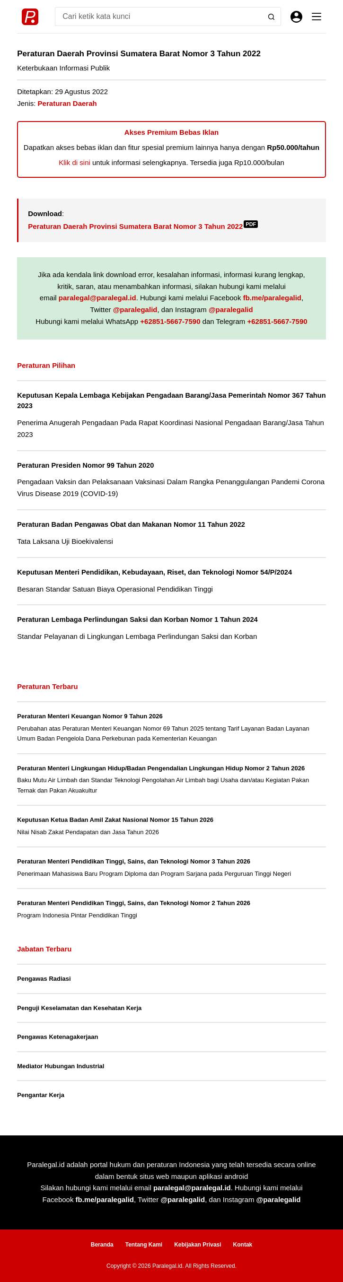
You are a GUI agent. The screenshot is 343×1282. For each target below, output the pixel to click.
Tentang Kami (143, 1244)
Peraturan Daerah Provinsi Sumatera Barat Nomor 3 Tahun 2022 (143, 226)
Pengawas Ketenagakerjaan (57, 1036)
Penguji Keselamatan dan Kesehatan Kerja (79, 1008)
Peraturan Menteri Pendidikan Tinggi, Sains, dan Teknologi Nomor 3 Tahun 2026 (133, 861)
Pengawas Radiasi (43, 978)
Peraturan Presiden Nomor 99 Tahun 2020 (85, 465)
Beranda (102, 1244)
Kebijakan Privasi (197, 1244)
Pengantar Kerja (40, 1095)
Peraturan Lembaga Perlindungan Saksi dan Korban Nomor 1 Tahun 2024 (137, 619)
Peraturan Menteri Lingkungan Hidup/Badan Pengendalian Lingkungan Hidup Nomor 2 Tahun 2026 (161, 768)
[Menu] (316, 16)
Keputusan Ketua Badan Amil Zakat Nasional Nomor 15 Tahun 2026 (115, 819)
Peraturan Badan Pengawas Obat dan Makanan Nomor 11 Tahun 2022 (131, 524)
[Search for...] (158, 16)
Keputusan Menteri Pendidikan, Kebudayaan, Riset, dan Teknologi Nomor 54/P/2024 (154, 572)
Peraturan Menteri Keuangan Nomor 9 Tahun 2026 (90, 716)
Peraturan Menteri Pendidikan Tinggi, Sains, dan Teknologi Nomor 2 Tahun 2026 (133, 903)
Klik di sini (74, 162)
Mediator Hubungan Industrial (60, 1066)
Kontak (243, 1244)
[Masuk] (296, 17)
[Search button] (271, 16)
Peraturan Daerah (67, 103)
